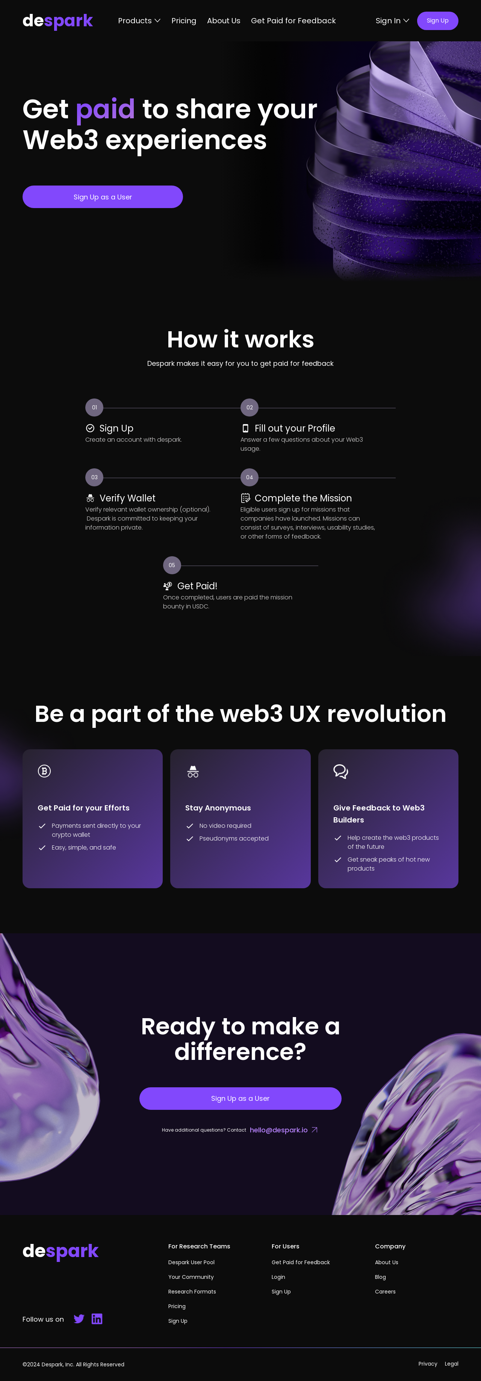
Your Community (191, 1277)
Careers (385, 1291)
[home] (70, 20)
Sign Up (178, 1321)
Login (278, 1277)
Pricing (184, 20)
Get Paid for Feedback (293, 20)
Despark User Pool (191, 1262)
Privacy (428, 1363)
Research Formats (192, 1291)
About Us (223, 20)
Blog (380, 1277)
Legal (451, 1363)
